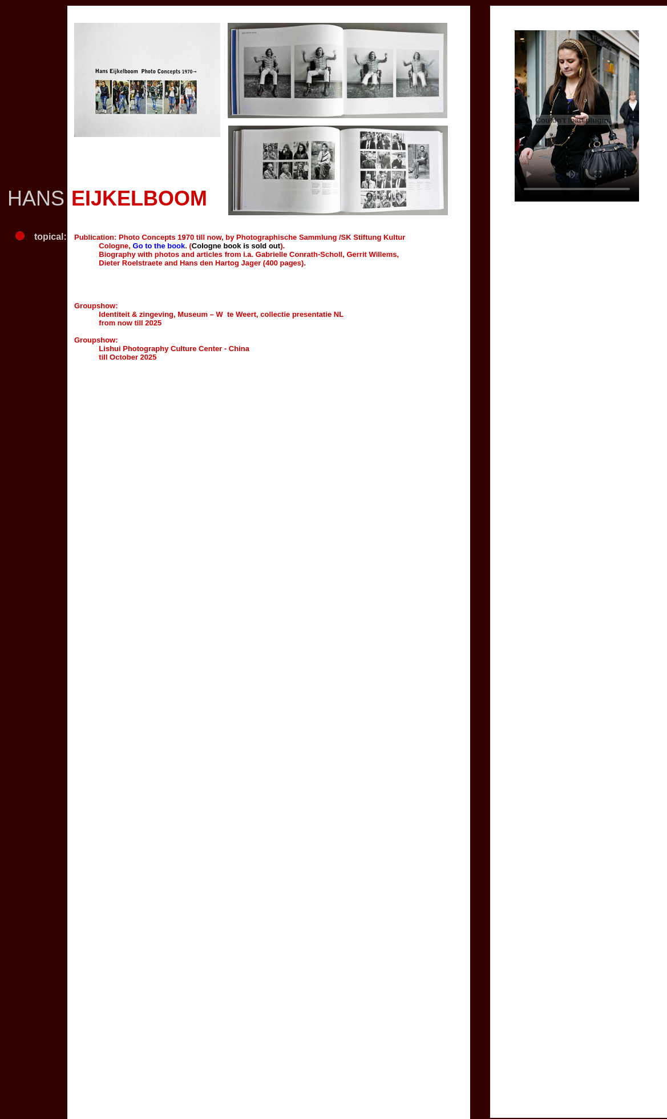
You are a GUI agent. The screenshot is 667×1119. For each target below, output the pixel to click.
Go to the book (159, 245)
